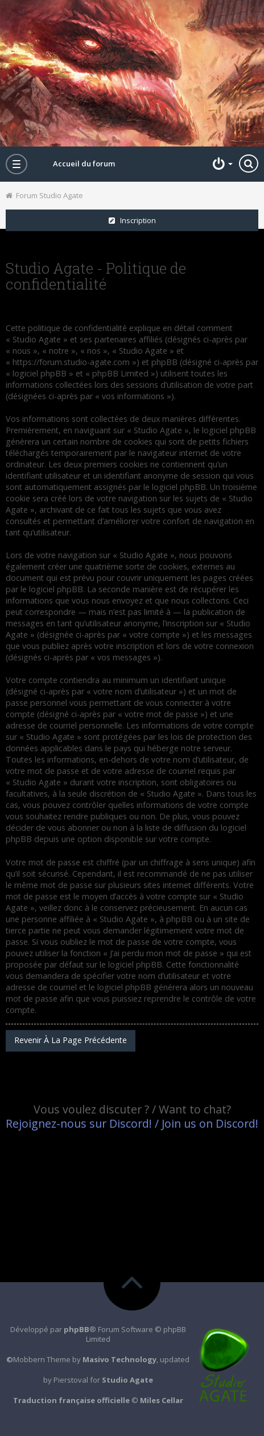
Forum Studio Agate (44, 195)
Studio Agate (127, 1380)
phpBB (76, 1329)
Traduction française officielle (71, 1400)
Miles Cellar (161, 1400)
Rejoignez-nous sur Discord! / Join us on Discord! (132, 1123)
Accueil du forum (84, 163)
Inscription (132, 220)
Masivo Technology (119, 1359)
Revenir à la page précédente (70, 1040)
